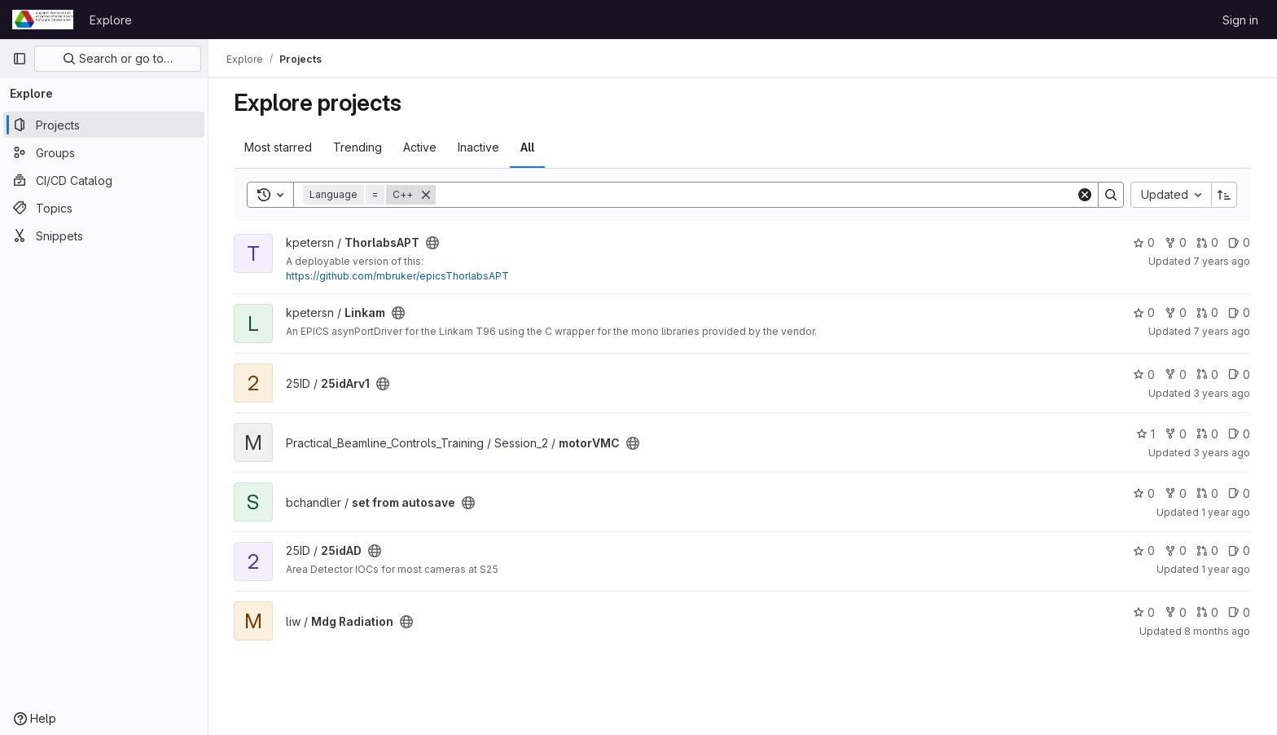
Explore (111, 20)
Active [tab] (420, 147)
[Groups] (103, 152)
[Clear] (1085, 195)
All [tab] (528, 147)
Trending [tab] (358, 147)
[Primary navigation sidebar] (20, 59)
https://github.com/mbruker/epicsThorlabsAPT (398, 276)
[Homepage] (43, 20)
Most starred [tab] (279, 147)
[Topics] (103, 208)
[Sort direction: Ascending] (1225, 195)
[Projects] (103, 125)
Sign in (1240, 20)
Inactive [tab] (479, 147)
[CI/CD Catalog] (103, 180)
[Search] (756, 195)
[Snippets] (103, 235)
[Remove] (427, 195)
